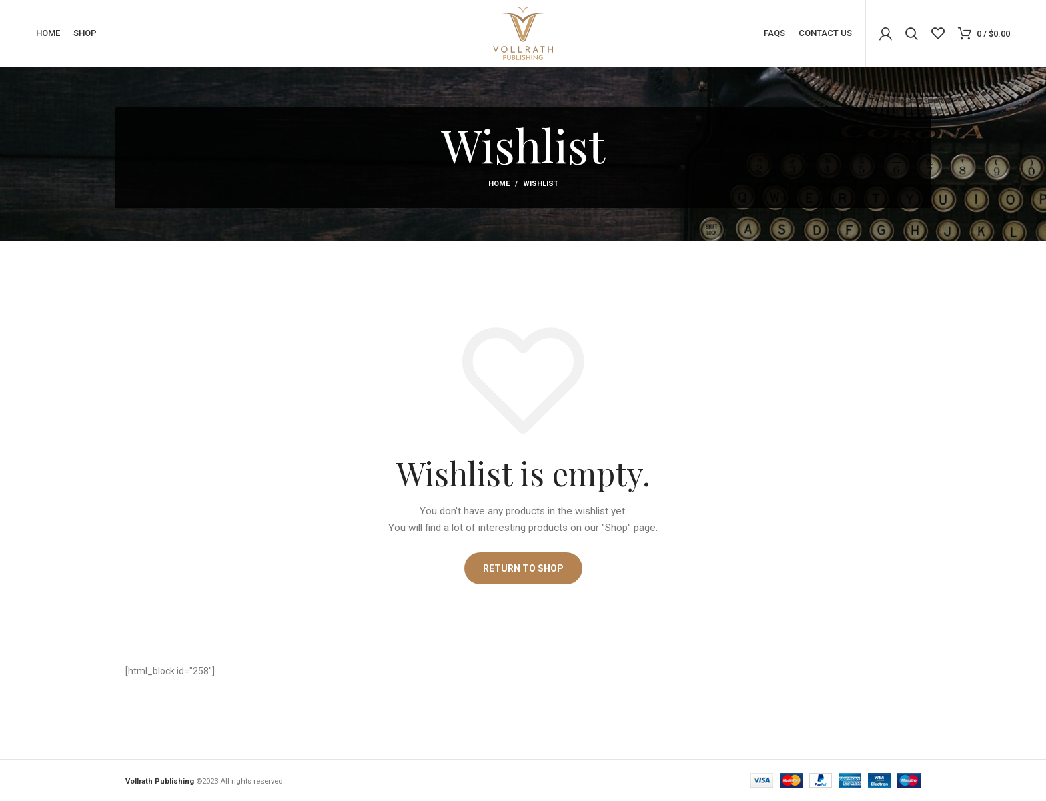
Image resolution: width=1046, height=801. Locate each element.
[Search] (912, 33)
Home (499, 183)
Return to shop (523, 568)
